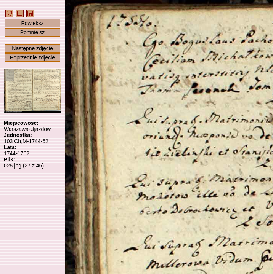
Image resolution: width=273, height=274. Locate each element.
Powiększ (32, 23)
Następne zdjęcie (32, 48)
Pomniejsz (32, 32)
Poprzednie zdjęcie (32, 57)
